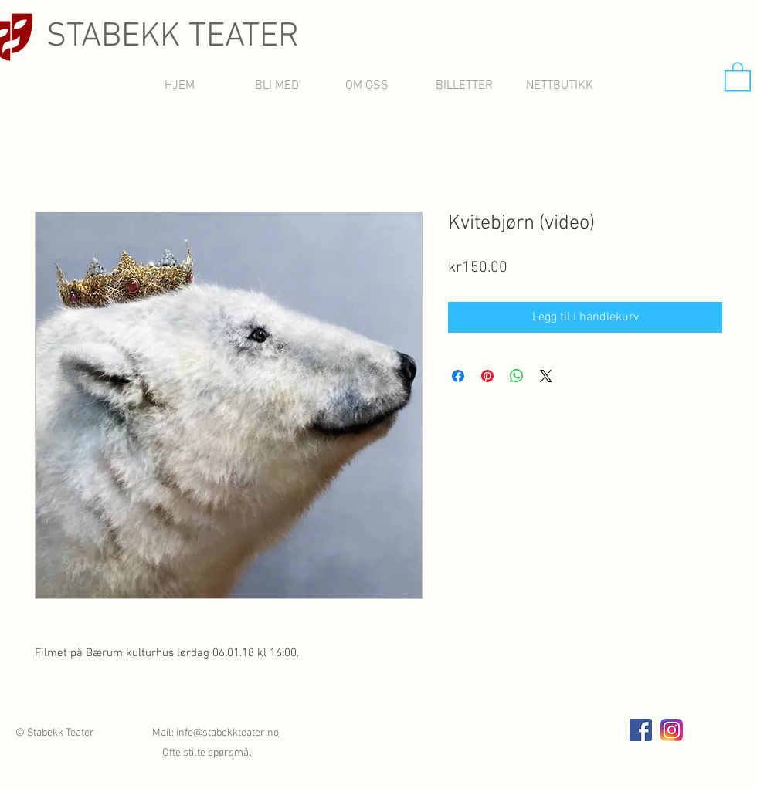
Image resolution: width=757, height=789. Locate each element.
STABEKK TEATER (172, 37)
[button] (738, 75)
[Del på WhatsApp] (516, 376)
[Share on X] (546, 376)
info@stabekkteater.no (227, 733)
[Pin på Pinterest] (487, 376)
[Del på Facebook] (458, 376)
